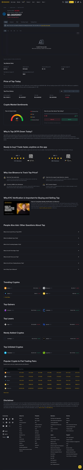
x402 (52, 454)
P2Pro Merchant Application (56, 443)
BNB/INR (40, 407)
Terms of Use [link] (42, 431)
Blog (20, 460)
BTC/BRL (50, 396)
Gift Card (37, 456)
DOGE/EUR (30, 411)
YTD (20, 30)
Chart (6, 22)
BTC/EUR (31, 396)
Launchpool (37, 458)
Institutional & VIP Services (56, 448)
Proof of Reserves (70, 454)
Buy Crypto (13, 2)
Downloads (21, 468)
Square (39, 2)
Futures (29, 2)
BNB (67, 446)
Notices (20, 466)
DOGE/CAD (68, 411)
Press (20, 450)
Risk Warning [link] (50, 431)
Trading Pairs (39, 22)
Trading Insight (69, 452)
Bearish (52, 118)
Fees (67, 467)
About (20, 441)
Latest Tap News (11, 145)
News (17, 22)
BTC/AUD (59, 396)
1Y (17, 30)
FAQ (22, 22)
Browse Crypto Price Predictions (57, 469)
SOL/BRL (50, 404)
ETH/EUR (31, 400)
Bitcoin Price (53, 465)
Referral (68, 443)
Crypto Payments (38, 448)
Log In (66, 2)
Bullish (69, 118)
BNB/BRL (49, 407)
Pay (35, 446)
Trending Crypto (29, 22)
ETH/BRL (50, 400)
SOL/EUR (31, 404)
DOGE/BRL (49, 411)
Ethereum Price (54, 467)
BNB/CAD (68, 407)
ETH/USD (21, 400)
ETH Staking (37, 462)
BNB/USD (21, 407)
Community (21, 462)
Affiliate (67, 441)
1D (5, 30)
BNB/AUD (59, 407)
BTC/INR (40, 396)
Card (36, 452)
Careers (21, 443)
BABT (36, 466)
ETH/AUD (59, 400)
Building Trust (22, 458)
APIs (67, 469)
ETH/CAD (68, 400)
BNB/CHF (77, 407)
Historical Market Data (70, 450)
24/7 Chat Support (70, 460)
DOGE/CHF (77, 411)
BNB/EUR (31, 407)
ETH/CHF (77, 400)
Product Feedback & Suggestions (73, 465)
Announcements (22, 446)
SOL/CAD (68, 404)
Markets (18, 2)
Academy (37, 454)
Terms (20, 454)
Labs (52, 450)
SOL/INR (40, 404)
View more (6, 416)
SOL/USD (21, 404)
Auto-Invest (37, 460)
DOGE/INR (40, 411)
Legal (20, 452)
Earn (33, 2)
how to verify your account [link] (45, 231)
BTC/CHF (77, 396)
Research (37, 468)
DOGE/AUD (58, 411)
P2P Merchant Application (56, 441)
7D (8, 30)
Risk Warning (22, 464)
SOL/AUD (59, 404)
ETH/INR (40, 400)
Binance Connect (54, 452)
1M (11, 30)
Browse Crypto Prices (55, 463)
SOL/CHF (77, 404)
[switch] (7, 460)
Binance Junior (38, 450)
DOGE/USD (21, 411)
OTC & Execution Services (71, 448)
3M (14, 30)
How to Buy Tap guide (45, 25)
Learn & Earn (53, 460)
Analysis (12, 22)
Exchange (37, 441)
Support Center (69, 463)
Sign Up (71, 2)
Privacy (20, 456)
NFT (36, 464)
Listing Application (54, 446)
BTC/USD (21, 396)
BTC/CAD (68, 396)
